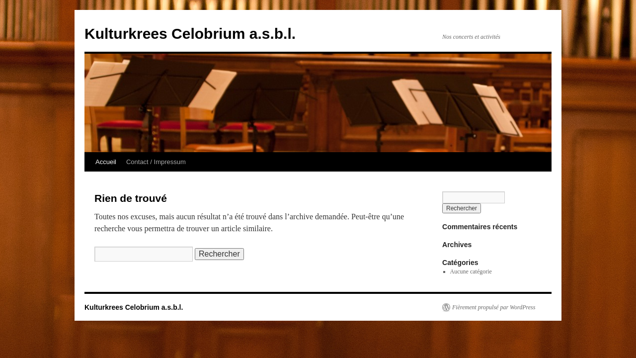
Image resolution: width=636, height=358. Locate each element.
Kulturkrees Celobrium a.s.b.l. (190, 33)
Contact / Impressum (156, 162)
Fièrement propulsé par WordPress (493, 307)
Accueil (105, 162)
